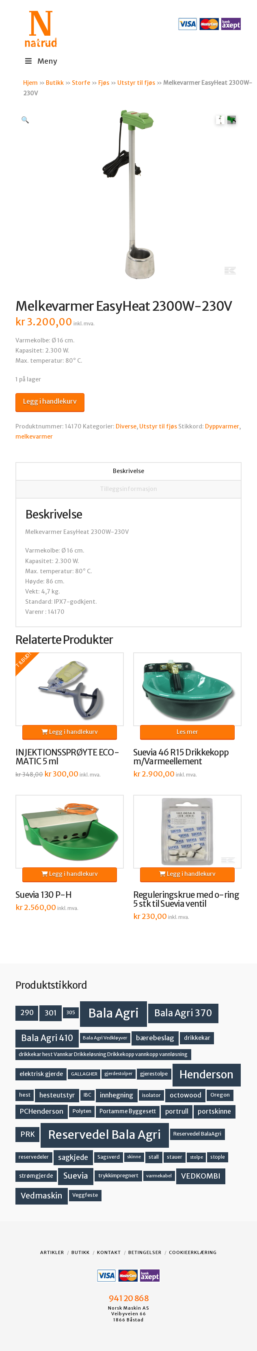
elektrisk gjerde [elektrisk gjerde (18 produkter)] (41, 1074)
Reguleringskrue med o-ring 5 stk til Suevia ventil (186, 899)
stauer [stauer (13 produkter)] (174, 1157)
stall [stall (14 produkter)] (154, 1157)
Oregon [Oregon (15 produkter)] (220, 1094)
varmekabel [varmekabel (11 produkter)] (159, 1176)
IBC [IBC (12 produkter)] (87, 1095)
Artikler (52, 1252)
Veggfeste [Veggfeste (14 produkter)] (85, 1195)
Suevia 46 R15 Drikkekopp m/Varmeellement (181, 757)
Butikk (55, 82)
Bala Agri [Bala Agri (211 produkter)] (113, 1013)
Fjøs (103, 82)
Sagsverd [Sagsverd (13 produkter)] (108, 1157)
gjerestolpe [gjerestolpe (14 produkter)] (154, 1074)
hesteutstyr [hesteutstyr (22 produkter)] (57, 1095)
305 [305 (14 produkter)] (70, 1012)
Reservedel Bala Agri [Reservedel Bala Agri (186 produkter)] (104, 1134)
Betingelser (145, 1252)
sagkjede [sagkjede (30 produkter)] (73, 1157)
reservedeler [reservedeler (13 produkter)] (34, 1157)
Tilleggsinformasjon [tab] (128, 489)
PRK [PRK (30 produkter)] (27, 1134)
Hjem (30, 82)
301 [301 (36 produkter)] (51, 1013)
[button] (25, 119)
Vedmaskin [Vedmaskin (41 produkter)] (42, 1195)
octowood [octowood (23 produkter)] (185, 1095)
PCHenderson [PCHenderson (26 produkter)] (41, 1111)
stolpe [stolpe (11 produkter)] (196, 1157)
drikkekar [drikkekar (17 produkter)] (197, 1037)
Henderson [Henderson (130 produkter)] (206, 1074)
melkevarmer (34, 436)
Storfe (81, 82)
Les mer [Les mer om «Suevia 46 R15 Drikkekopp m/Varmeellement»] (187, 732)
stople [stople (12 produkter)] (217, 1157)
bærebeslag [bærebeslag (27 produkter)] (155, 1038)
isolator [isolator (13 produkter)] (151, 1095)
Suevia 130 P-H (43, 895)
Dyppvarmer (222, 426)
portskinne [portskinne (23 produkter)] (214, 1111)
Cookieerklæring (193, 1252)
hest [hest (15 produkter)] (24, 1094)
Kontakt (109, 1252)
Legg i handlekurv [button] (69, 732)
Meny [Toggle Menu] (40, 61)
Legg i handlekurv (50, 401)
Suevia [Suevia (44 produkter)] (75, 1176)
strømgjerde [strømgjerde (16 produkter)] (36, 1175)
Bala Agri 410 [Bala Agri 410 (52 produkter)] (47, 1038)
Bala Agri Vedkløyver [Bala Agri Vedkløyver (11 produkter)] (105, 1038)
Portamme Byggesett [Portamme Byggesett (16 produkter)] (127, 1111)
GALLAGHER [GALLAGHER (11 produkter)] (84, 1074)
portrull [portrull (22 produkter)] (176, 1111)
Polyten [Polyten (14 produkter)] (82, 1111)
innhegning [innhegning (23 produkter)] (116, 1095)
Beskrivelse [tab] (128, 471)
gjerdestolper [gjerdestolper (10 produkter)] (118, 1073)
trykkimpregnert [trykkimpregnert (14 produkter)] (118, 1175)
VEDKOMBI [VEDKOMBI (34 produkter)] (200, 1176)
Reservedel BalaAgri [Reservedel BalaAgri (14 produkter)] (197, 1134)
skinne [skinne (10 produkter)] (134, 1157)
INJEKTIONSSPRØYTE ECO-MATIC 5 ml (67, 757)
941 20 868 (128, 1298)
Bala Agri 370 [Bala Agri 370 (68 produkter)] (183, 1013)
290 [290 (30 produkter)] (27, 1012)
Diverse (126, 426)
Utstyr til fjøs (136, 82)
